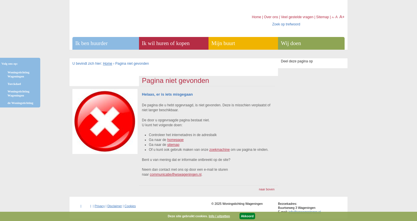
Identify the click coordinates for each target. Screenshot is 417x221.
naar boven (267, 189)
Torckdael (14, 84)
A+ (342, 16)
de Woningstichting (20, 103)
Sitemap (322, 17)
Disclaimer (114, 206)
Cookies (130, 206)
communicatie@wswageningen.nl (175, 174)
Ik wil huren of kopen (166, 43)
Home (107, 64)
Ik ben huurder (91, 43)
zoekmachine (219, 150)
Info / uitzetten (219, 216)
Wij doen (291, 43)
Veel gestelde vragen (297, 17)
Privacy (99, 206)
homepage (175, 140)
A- (333, 17)
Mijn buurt (223, 43)
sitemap (173, 145)
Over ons (271, 17)
